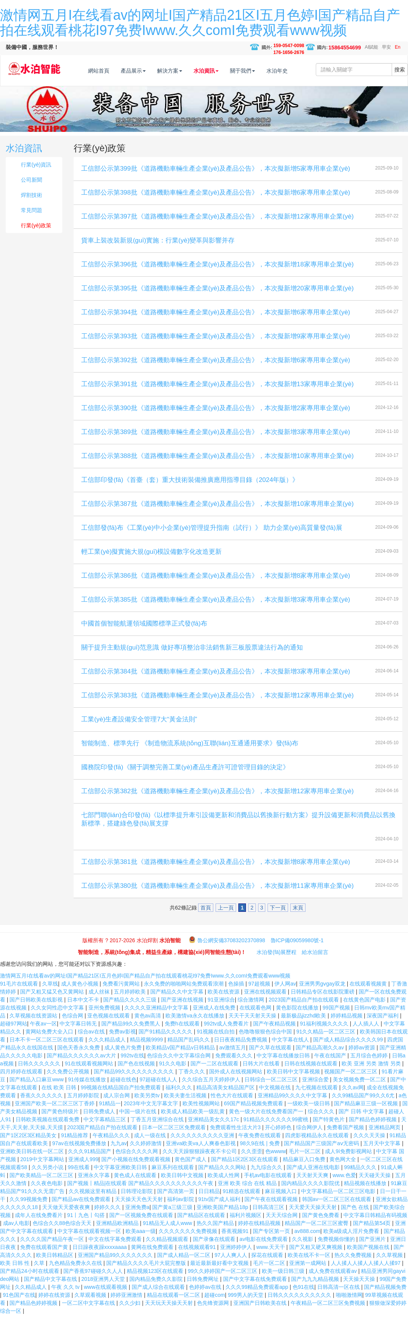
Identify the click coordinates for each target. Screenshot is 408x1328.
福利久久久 (179, 1100)
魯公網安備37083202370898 (231, 953)
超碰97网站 (13, 1036)
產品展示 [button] (148, 71)
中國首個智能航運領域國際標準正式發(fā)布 (144, 636)
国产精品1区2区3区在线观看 (245, 1172)
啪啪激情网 (349, 1308)
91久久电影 (173, 1076)
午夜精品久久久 (112, 1148)
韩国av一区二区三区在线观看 (337, 1212)
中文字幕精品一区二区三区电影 (339, 1204)
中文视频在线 (275, 1100)
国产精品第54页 (372, 1236)
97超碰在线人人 (159, 1092)
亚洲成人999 (83, 1172)
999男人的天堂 (246, 1308)
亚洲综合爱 (316, 1092)
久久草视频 (390, 1268)
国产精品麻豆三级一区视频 (366, 1116)
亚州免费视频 (105, 1020)
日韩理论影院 (137, 1204)
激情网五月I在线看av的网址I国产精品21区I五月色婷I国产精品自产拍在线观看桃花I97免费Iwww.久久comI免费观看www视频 (200, 22)
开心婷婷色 (279, 1140)
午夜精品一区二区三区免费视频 (329, 1316)
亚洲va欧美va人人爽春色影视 (201, 1156)
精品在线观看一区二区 (174, 1308)
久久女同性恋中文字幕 (58, 1020)
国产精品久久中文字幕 (177, 1005)
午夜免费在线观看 (260, 1148)
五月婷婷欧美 (130, 1005)
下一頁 (278, 921)
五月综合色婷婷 (369, 1068)
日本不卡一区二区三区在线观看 (47, 1052)
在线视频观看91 (197, 1260)
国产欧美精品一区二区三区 (42, 1188)
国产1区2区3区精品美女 (29, 1148)
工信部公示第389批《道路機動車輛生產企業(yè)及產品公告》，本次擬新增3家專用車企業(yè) (215, 444)
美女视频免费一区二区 (360, 1092)
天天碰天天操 (375, 1188)
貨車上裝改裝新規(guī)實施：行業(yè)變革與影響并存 (158, 253)
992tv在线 (132, 1068)
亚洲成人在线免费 (215, 1020)
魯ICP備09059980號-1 (297, 953)
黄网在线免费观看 (153, 1260)
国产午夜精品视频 (275, 1036)
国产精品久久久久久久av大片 (82, 1068)
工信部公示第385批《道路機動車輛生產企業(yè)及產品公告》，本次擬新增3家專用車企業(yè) (215, 612)
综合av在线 (92, 1044)
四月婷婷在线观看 (22, 1084)
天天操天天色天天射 (139, 1212)
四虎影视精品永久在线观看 (317, 1148)
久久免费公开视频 (69, 1084)
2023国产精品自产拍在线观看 (304, 1012)
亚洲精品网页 (385, 1140)
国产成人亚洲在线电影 (314, 1180)
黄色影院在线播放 (298, 1020)
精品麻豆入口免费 (305, 1172)
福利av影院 (181, 1212)
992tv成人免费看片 (227, 1036)
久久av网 (353, 1100)
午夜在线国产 (331, 1068)
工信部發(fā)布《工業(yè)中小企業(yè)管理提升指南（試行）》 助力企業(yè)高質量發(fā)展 (211, 540)
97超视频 (259, 997)
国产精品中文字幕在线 (51, 1292)
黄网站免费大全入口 (50, 1044)
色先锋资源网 (213, 1316)
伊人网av (285, 997)
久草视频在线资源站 (34, 1028)
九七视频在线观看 (317, 1100)
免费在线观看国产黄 (44, 1260)
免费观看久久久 (234, 1068)
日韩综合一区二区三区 (271, 1092)
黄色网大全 (343, 1172)
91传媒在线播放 (87, 1092)
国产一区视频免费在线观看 (142, 1228)
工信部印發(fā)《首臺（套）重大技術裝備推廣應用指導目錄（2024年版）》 (190, 492)
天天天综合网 (282, 1228)
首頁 (205, 921)
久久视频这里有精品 (93, 1204)
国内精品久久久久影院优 (311, 1196)
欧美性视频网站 (202, 1116)
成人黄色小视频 (80, 997)
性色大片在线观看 (233, 1108)
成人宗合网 (117, 1108)
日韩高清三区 (269, 1220)
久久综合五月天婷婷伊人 (212, 1092)
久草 (40, 1276)
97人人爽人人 (231, 1268)
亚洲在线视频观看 (266, 1005)
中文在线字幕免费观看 (115, 1252)
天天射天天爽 (313, 1188)
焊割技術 (31, 208)
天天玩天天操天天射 (169, 1316)
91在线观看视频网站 (90, 1076)
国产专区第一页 (272, 1244)
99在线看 (79, 1180)
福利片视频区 (246, 1228)
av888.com (307, 1244)
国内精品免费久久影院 (156, 1292)
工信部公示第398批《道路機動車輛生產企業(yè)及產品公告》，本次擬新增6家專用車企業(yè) (215, 205)
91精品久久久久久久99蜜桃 (276, 1132)
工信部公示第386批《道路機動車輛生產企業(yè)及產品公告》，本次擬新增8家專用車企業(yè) (215, 588)
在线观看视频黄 (369, 997)
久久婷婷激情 (146, 1156)
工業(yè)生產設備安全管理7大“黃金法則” (139, 732)
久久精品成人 (31, 1300)
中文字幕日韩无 (79, 1036)
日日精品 (209, 1204)
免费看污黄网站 (121, 997)
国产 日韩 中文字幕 (362, 1124)
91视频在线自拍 (216, 1044)
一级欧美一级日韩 (309, 1116)
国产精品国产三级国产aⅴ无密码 (322, 1156)
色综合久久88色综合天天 (63, 1236)
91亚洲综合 (221, 1012)
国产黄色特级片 (60, 1124)
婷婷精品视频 (347, 1028)
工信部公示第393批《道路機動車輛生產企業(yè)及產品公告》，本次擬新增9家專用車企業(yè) (215, 349)
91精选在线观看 (242, 1204)
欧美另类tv (147, 1108)
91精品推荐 (75, 1148)
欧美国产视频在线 (369, 1260)
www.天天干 (271, 1260)
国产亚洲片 (373, 1252)
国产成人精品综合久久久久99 (348, 1052)
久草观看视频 (91, 1308)
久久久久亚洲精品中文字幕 (157, 1020)
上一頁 (226, 921)
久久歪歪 (251, 1164)
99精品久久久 (361, 1180)
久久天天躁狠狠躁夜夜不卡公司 (200, 1164)
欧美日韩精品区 (55, 1268)
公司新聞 (31, 193)
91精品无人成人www (168, 1236)
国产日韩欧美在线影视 (36, 1012)
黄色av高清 (148, 1028)
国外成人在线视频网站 (236, 1084)
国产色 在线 (355, 1220)
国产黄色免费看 (321, 1228)
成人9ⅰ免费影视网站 (349, 1164)
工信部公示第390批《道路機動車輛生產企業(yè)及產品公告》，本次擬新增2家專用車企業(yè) (215, 421)
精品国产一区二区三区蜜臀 (317, 1236)
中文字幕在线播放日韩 (284, 1068)
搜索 (399, 92)
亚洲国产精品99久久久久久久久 (116, 1268)
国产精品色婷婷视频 (373, 1132)
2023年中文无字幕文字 (152, 1116)
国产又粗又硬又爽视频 (316, 1260)
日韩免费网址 (203, 1292)
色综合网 (73, 1028)
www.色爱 (344, 1188)
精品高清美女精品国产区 (226, 1100)
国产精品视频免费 (385, 1300)
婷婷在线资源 (55, 1308)
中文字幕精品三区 (105, 1132)
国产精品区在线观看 (202, 1228)
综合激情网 (252, 1012)
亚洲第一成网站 (308, 1276)
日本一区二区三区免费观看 (174, 1140)
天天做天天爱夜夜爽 (66, 1220)
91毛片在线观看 (19, 997)
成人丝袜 (99, 1005)
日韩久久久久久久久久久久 (300, 1308)
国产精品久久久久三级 (130, 1012)
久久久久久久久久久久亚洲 (203, 1148)
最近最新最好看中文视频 (220, 1276)
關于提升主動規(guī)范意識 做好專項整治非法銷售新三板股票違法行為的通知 (192, 660)
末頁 (298, 921)
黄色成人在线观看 (136, 1188)
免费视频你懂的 (337, 1252)
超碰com (214, 1308)
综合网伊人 (310, 1140)
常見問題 (31, 223)
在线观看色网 (256, 1020)
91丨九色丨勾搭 (86, 1228)
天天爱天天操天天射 (313, 1220)
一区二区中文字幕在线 (89, 1316)
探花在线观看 (268, 1268)
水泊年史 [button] (292, 71)
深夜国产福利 (383, 1028)
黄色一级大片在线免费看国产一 (267, 1124)
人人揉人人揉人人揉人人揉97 (366, 1276)
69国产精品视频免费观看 (254, 1116)
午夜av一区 (43, 1036)
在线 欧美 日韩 (59, 1100)
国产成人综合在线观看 (159, 1300)
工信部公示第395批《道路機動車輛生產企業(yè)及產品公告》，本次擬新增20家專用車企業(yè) (217, 301)
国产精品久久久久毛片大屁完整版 (146, 1276)
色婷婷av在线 (206, 1300)
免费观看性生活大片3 (236, 1140)
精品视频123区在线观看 (156, 1284)
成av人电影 (16, 1236)
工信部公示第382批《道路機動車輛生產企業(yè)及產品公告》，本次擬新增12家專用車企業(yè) (217, 804)
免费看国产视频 (346, 1140)
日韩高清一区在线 (339, 1300)
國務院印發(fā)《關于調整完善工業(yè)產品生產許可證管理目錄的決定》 (185, 780)
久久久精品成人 (107, 1052)
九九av (118, 1156)
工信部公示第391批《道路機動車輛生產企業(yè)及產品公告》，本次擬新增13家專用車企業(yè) (217, 397)
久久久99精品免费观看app (257, 1300)
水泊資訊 (24, 161)
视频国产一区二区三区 (351, 1084)
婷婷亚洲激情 (127, 1308)
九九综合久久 (267, 1180)
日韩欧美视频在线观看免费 (48, 1132)
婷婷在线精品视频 (260, 1236)
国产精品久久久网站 (222, 1180)
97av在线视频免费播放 (79, 1156)
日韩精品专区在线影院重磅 (323, 1005)
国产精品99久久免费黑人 (131, 1036)
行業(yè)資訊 (36, 177)
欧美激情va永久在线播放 (195, 1028)
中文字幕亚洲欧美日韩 (121, 1180)
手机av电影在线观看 (269, 1188)
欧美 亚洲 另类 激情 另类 (372, 1076)
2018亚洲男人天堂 (103, 1292)
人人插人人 (367, 1036)
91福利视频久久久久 (325, 1036)
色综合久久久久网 (137, 1164)
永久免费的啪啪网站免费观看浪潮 (184, 997)
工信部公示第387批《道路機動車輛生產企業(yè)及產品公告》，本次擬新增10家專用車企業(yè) (217, 516)
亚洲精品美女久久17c (214, 1132)
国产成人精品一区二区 (184, 1268)
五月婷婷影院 (84, 1108)
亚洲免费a (137, 1220)
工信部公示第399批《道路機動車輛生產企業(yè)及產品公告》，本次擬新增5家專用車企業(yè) (215, 181)
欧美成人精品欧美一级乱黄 (193, 1124)
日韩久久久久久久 (40, 1076)
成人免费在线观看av (333, 1284)
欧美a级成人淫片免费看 (352, 1244)
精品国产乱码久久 (189, 1052)
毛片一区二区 (305, 1164)
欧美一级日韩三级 (284, 1284)
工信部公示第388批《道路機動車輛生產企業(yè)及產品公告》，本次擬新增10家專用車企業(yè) (217, 468)
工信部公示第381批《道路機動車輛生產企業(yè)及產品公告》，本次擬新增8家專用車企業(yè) (215, 874)
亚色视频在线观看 (109, 1028)
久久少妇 (130, 1316)
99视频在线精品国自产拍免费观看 (121, 1100)
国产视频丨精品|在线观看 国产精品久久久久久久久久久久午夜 (141, 1196)
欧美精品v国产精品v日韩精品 (181, 1060)
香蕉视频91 (235, 1244)
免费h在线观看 (183, 1036)
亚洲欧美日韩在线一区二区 (32, 1164)
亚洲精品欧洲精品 (118, 1236)
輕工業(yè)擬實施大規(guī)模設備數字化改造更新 (151, 564)
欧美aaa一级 (141, 1244)
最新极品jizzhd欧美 (304, 1028)
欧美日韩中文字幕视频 (294, 1084)
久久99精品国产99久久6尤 (364, 1108)
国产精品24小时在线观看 (30, 1284)
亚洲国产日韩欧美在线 (260, 1316)
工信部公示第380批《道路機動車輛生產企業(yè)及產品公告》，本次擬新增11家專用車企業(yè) (217, 898)
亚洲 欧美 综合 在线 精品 (248, 1196)
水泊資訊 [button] (221, 71)
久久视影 (303, 1252)
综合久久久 (322, 1124)
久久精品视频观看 (168, 1252)
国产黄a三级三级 (173, 1220)
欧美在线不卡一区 (310, 1268)
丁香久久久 (192, 1084)
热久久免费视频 (353, 1268)
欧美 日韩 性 (15, 1276)
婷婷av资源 (362, 1060)
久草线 (50, 997)
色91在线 (304, 1300)
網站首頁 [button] (114, 71)
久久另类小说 (48, 1180)
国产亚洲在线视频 (183, 1012)
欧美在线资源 (224, 1005)
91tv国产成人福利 (219, 1212)
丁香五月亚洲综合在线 (158, 1132)
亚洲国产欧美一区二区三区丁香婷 (55, 1116)
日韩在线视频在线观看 (311, 1076)
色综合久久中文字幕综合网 (179, 1068)
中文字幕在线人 (291, 1052)
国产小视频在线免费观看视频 (136, 1172)
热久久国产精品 (216, 1236)
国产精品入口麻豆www (37, 1092)
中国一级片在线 (138, 1124)
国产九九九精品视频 (315, 1292)
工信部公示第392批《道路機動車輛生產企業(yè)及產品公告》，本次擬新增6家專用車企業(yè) (215, 373)
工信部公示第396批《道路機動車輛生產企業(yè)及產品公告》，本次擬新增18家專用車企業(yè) (217, 277)
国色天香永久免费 (79, 1060)
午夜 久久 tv (66, 1300)
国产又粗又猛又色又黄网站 (52, 1005)
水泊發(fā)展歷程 (276, 965)
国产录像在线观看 (215, 1252)
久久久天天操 (370, 1148)
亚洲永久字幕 (94, 1188)
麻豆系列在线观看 (173, 1180)
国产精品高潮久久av (320, 1060)
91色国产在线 (19, 1308)
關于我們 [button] (258, 71)
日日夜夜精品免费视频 (241, 1052)
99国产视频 (337, 1020)
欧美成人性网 (224, 1188)
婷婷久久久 (108, 1220)
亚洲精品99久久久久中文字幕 (293, 1108)
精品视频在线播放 (366, 1196)
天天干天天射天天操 (253, 1028)
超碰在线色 (123, 1092)
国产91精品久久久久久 (166, 1044)
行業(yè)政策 (36, 238)
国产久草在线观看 (271, 1060)
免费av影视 (122, 1044)
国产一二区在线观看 (215, 1076)
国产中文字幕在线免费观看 (255, 1292)
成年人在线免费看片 (39, 1228)
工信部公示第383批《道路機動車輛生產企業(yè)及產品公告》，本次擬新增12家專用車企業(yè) (217, 708)
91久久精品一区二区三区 (326, 1044)
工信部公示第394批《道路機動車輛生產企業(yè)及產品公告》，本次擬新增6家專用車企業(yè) (215, 325)
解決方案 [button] (185, 71)
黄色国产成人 (191, 1172)
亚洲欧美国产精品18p (223, 1220)
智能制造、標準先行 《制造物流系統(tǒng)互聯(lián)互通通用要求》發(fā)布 (189, 756)
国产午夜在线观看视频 (271, 1212)
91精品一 (110, 1116)
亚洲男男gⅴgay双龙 (323, 997)
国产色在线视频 (137, 1076)
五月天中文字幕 (382, 1156)
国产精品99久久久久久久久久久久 (134, 1084)
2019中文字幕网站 (42, 1172)
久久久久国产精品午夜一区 (52, 1252)
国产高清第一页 (176, 1204)
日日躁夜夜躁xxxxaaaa (100, 1260)
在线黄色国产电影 (365, 1012)
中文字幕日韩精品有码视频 (375, 1228)
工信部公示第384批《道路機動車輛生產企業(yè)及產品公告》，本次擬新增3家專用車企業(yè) (215, 684)
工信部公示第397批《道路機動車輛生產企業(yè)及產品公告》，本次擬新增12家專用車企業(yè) (217, 229)
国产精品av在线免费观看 (82, 1212)
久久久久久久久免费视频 (189, 1244)
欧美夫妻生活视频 (186, 1108)
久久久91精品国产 (90, 1164)
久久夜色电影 (47, 1196)
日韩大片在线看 (262, 1076)
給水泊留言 (315, 965)
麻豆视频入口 (281, 1204)
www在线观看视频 (106, 1300)
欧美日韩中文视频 (183, 1188)
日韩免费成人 (100, 1124)
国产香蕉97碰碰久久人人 (93, 1284)
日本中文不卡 (84, 1012)
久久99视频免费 (29, 1212)
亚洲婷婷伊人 (237, 1260)
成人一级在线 (150, 1148)
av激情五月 (232, 1060)
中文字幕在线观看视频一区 (90, 1244)
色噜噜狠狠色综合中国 (266, 1044)
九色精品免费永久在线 (76, 1276)
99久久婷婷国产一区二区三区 (223, 1284)
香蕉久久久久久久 (42, 1108)
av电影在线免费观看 (264, 1252)
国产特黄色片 (329, 1132)
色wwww (275, 1164)
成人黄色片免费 (123, 1060)
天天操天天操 (359, 1292)
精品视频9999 (147, 1052)
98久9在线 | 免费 (260, 1156)
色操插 (237, 997)
